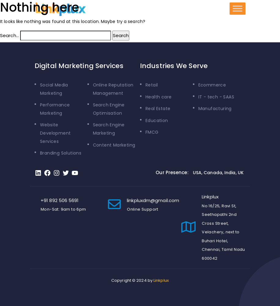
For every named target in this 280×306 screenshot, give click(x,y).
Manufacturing (215, 108)
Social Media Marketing (54, 89)
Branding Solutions (60, 153)
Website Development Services (55, 133)
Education (157, 120)
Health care (158, 97)
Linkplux (161, 280)
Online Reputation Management (113, 89)
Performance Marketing (55, 109)
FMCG (152, 132)
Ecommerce (212, 85)
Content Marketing (114, 145)
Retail (152, 85)
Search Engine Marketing (109, 129)
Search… (9, 35)
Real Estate (158, 108)
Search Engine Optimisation (109, 109)
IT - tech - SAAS (216, 97)
